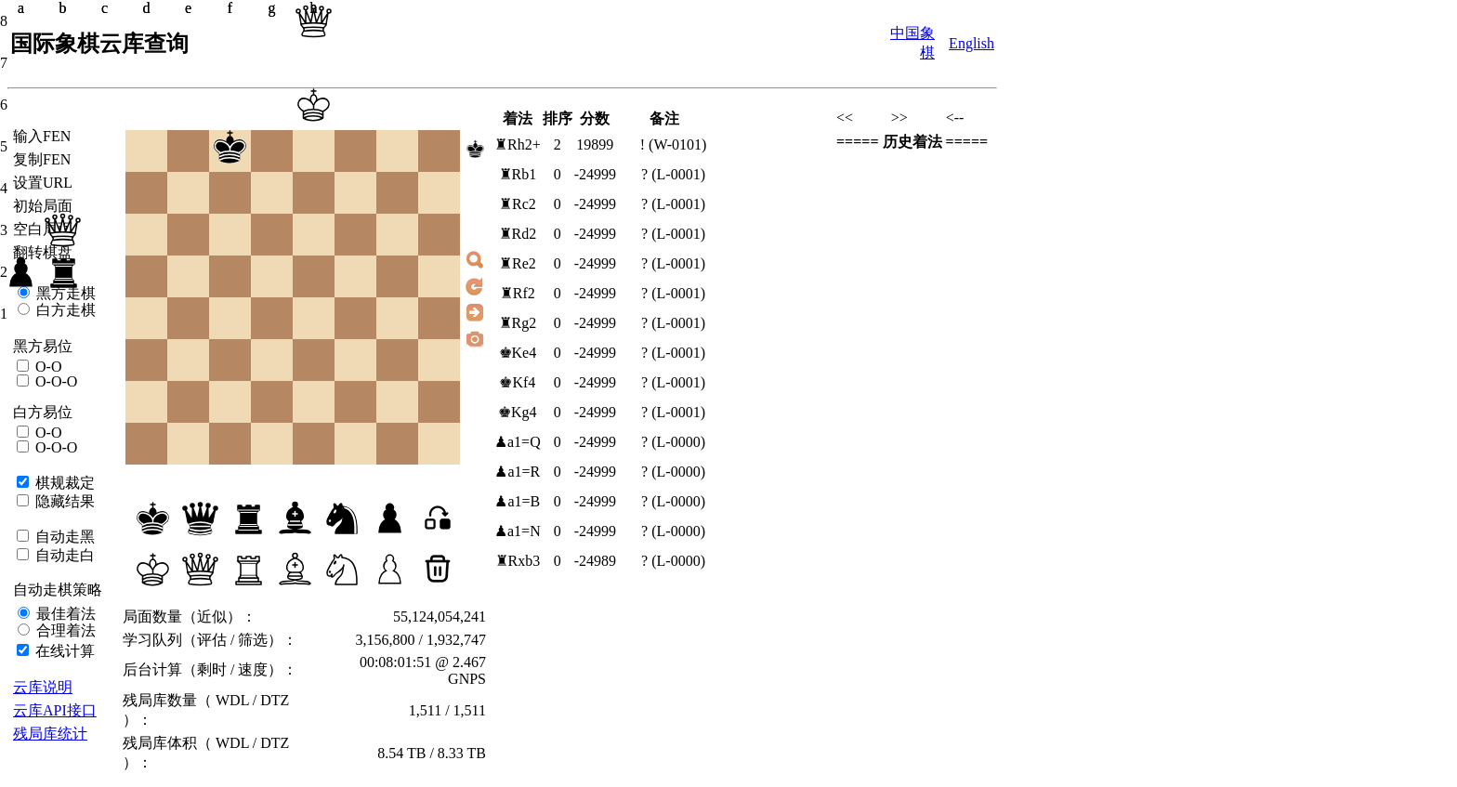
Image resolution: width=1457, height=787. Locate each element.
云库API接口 (55, 710)
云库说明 (42, 687)
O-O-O (54, 381)
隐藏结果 (63, 501)
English (971, 43)
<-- (955, 117)
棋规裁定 (63, 483)
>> (899, 117)
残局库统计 (50, 733)
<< (845, 117)
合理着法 (64, 630)
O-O (46, 366)
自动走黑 (63, 536)
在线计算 (63, 651)
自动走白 (63, 555)
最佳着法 (64, 614)
